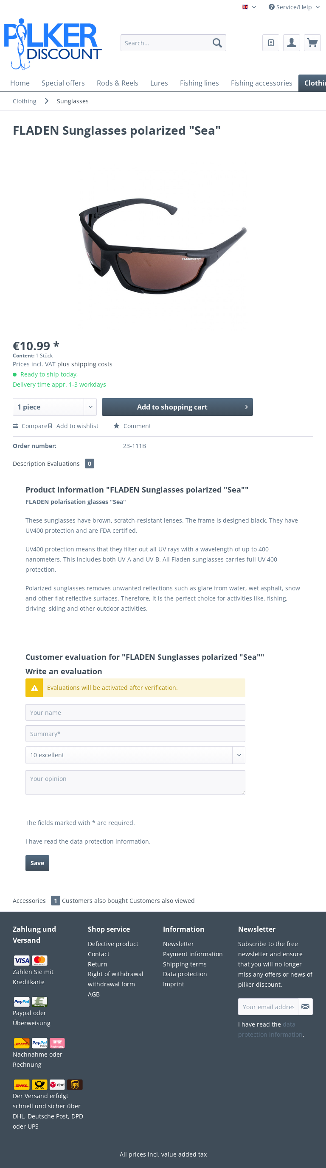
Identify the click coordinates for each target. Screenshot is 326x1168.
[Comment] (135, 755)
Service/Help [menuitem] (291, 7)
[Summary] (135, 733)
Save (37, 863)
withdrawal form (111, 984)
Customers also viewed (162, 901)
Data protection (185, 974)
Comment (132, 426)
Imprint (173, 984)
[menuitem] (174, 47)
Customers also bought (95, 901)
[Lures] (159, 83)
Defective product (113, 944)
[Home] (20, 83)
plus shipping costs (84, 364)
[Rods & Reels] (117, 83)
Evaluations (70, 463)
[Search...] (174, 42)
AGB (94, 994)
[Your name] (135, 712)
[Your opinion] (135, 782)
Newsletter (178, 944)
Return (97, 964)
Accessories (37, 901)
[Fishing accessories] (261, 83)
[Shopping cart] (312, 42)
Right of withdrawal (115, 974)
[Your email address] (268, 1006)
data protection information (109, 841)
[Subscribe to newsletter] (305, 1006)
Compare (30, 426)
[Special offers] (63, 83)
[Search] (217, 42)
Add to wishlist (73, 426)
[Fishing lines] (199, 83)
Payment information (193, 954)
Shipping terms (185, 964)
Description (29, 463)
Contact (99, 954)
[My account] (291, 42)
